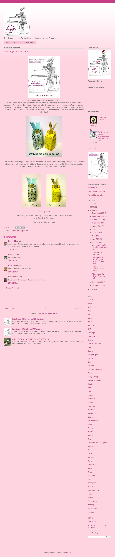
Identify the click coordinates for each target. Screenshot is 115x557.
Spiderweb (92, 472)
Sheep (90, 450)
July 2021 (96, 229)
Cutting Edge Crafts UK (96, 191)
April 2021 (96, 239)
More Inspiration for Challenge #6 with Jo (99, 247)
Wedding (91, 505)
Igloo (89, 391)
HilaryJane (12, 265)
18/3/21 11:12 (13, 261)
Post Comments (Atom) (49, 314)
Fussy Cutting (93, 377)
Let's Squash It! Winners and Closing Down (28, 319)
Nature (90, 417)
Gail (91, 115)
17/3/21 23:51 (13, 250)
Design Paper (93, 355)
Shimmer (91, 457)
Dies (89, 362)
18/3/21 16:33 (13, 272)
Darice (90, 347)
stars (89, 479)
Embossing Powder (95, 369)
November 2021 (98, 216)
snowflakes (92, 464)
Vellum (90, 497)
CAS (89, 329)
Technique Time (93, 490)
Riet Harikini (13, 277)
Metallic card (92, 413)
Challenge (91, 333)
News (90, 424)
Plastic (90, 432)
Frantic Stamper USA (95, 195)
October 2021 (97, 220)
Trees (90, 494)
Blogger (68, 553)
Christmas (91, 336)
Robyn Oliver (13, 241)
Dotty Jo (11, 254)
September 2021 (98, 223)
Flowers (16, 231)
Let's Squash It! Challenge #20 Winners (27, 329)
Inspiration (24, 231)
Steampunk (92, 483)
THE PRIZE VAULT (28, 42)
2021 (92, 210)
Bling (89, 311)
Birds (89, 307)
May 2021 (96, 236)
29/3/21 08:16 (13, 283)
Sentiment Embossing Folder (98, 442)
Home (44, 308)
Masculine (91, 406)
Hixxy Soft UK (93, 188)
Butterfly (91, 325)
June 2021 (96, 232)
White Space (92, 508)
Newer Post (9, 308)
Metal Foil (91, 410)
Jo (91, 130)
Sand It (90, 435)
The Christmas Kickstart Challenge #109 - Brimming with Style (104, 136)
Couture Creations (94, 344)
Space (90, 468)
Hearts (90, 384)
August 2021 (97, 226)
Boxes (90, 318)
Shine (90, 461)
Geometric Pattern (94, 380)
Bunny (90, 322)
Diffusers (91, 366)
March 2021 (96, 242)
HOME (7, 42)
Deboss (90, 351)
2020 (92, 289)
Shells (90, 454)
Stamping (91, 475)
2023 (92, 204)
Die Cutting (92, 358)
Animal (90, 300)
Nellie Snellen (93, 421)
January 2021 (97, 285)
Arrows (90, 303)
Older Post (78, 308)
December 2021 (98, 213)
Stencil (90, 486)
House (90, 388)
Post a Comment (12, 288)
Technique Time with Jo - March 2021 (98, 269)
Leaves (90, 402)
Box (10, 231)
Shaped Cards (93, 446)
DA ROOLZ (16, 42)
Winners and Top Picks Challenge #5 (98, 276)
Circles (90, 340)
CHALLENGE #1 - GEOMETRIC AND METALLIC (30, 339)
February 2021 (98, 282)
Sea (89, 439)
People (90, 428)
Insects (90, 395)
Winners (91, 512)
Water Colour (92, 501)
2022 (92, 207)
